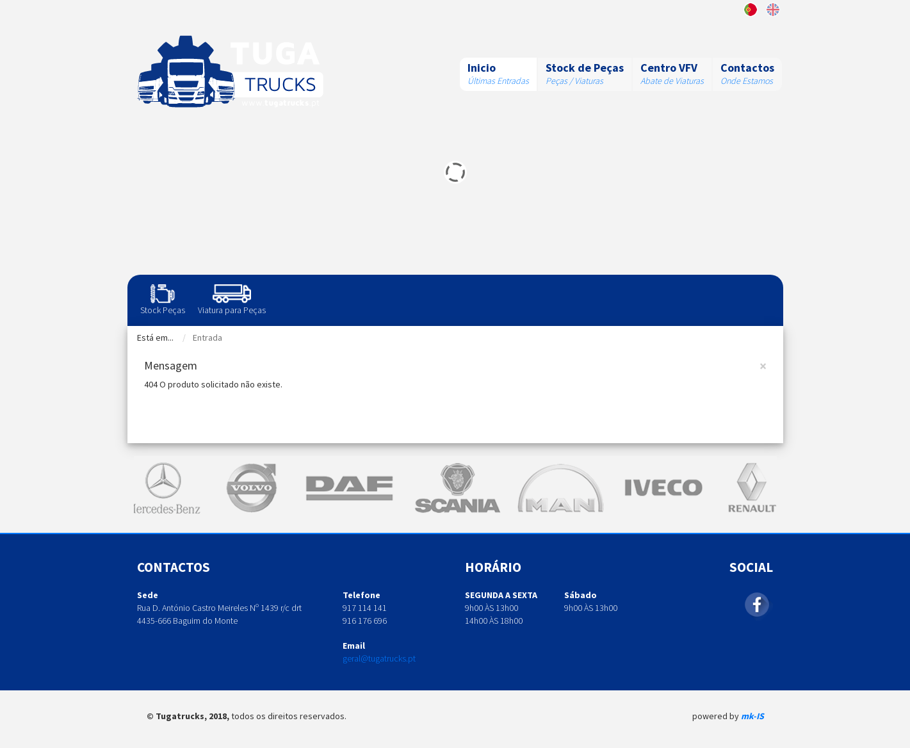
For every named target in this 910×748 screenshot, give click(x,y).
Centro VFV (668, 67)
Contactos (747, 67)
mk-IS (752, 716)
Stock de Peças (585, 67)
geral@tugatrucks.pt (379, 658)
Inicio (481, 67)
